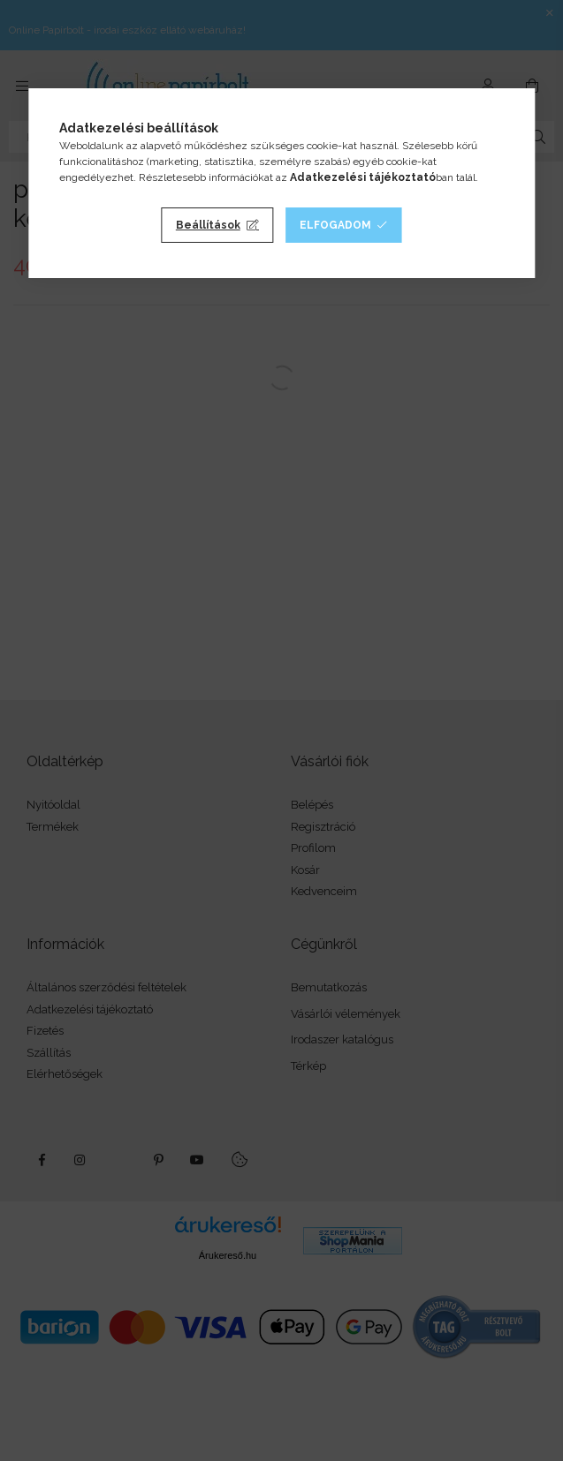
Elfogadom (335, 225)
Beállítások (208, 225)
